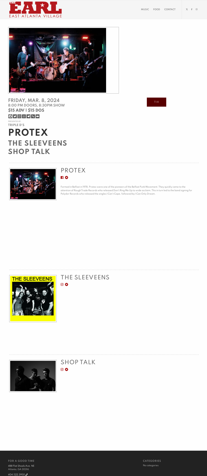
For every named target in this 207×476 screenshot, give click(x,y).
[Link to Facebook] (191, 9)
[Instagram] (19, 116)
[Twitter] (15, 116)
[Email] (37, 116)
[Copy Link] (33, 116)
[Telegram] (28, 116)
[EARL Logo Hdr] (35, 9)
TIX (156, 102)
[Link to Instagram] (196, 9)
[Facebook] (10, 116)
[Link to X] (186, 9)
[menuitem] (145, 9)
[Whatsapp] (24, 116)
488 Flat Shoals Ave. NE (21, 466)
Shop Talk (29, 152)
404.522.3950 (17, 475)
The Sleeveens (37, 143)
